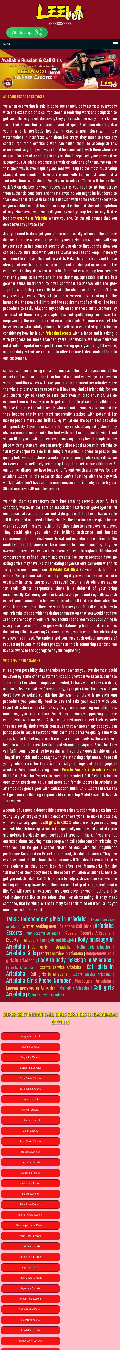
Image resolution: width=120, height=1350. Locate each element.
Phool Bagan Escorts (90, 1151)
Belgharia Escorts (30, 1151)
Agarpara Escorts (30, 1162)
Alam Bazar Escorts (90, 1130)
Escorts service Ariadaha (60, 967)
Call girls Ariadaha (74, 988)
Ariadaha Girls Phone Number (38, 980)
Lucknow (30, 1305)
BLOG (94, 1329)
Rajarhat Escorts (90, 1088)
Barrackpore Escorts (90, 1183)
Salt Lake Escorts (30, 1099)
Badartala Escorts (30, 1193)
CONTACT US (81, 1329)
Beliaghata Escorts (90, 1046)
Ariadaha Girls (21, 953)
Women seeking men (39, 926)
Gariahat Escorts (90, 1235)
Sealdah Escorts (90, 1099)
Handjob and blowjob (58, 940)
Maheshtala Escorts (30, 1109)
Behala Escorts (90, 1036)
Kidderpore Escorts (30, 1078)
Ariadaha (90, 1316)
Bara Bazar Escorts (30, 1057)
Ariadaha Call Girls (75, 926)
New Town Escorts (30, 1120)
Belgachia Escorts (30, 1046)
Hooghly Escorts (90, 1172)
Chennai (30, 1316)
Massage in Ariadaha (93, 981)
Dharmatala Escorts (90, 1141)
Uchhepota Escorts (29, 1204)
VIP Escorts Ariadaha (43, 933)
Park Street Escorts (30, 1088)
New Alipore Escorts (90, 1204)
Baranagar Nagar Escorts (30, 1130)
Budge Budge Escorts (30, 1172)
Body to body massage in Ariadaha (75, 960)
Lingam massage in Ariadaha (30, 988)
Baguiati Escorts (90, 1214)
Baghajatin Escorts (30, 1214)
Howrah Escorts (30, 1067)
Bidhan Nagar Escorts (90, 1120)
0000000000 (60, 23)
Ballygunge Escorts (30, 1036)
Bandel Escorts (90, 1225)
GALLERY (52, 1329)
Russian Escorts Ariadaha (88, 933)
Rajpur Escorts (90, 1109)
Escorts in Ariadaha (22, 940)
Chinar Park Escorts (90, 1193)
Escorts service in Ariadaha (61, 953)
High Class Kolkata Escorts (59, 1337)
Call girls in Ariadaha (51, 947)
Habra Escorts (30, 1235)
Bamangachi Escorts (30, 1225)
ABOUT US (38, 1329)
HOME (26, 1329)
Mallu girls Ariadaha (93, 947)
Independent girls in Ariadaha (54, 919)
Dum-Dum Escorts (90, 1057)
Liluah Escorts (90, 1078)
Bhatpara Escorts (30, 1141)
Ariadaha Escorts (29, 1183)
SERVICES (66, 1329)
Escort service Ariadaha (91, 974)
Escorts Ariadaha (19, 967)
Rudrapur (90, 1305)
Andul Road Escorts (90, 1162)
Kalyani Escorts (90, 1067)
